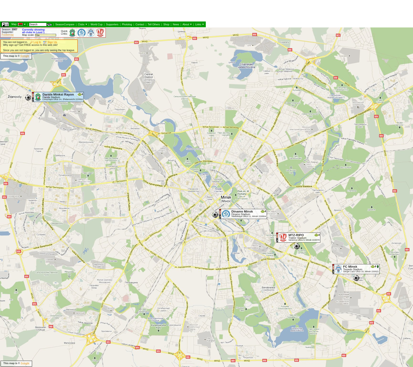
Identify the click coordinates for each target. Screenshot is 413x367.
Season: (9, 29)
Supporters (112, 24)
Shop (166, 24)
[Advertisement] (87, 10)
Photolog (127, 24)
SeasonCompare (64, 24)
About (185, 24)
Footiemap (8, 34)
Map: (14, 24)
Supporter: (8, 32)
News (176, 24)
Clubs (81, 24)
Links (198, 24)
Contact (139, 24)
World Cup (96, 24)
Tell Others (154, 24)
